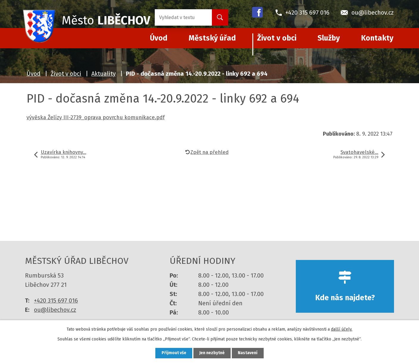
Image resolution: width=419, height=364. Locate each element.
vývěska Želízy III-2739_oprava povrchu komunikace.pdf (95, 117)
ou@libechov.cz (55, 309)
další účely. (341, 329)
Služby (329, 38)
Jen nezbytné (212, 353)
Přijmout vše (173, 353)
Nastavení (248, 353)
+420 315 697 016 (56, 300)
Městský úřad (212, 38)
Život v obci (276, 38)
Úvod (33, 73)
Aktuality (103, 73)
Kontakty (377, 38)
